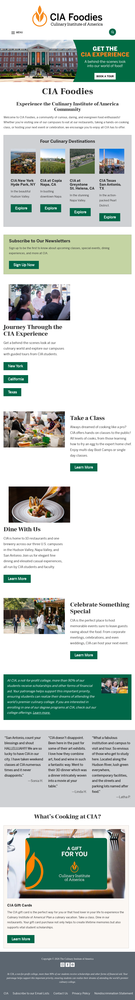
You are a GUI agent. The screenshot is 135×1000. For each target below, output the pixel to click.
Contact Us (60, 993)
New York (15, 366)
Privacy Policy (81, 993)
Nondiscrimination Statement (113, 993)
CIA (6, 993)
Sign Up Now (23, 265)
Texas (12, 392)
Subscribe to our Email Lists (31, 993)
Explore (21, 208)
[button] (17, 32)
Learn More (84, 467)
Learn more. (41, 712)
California (16, 379)
